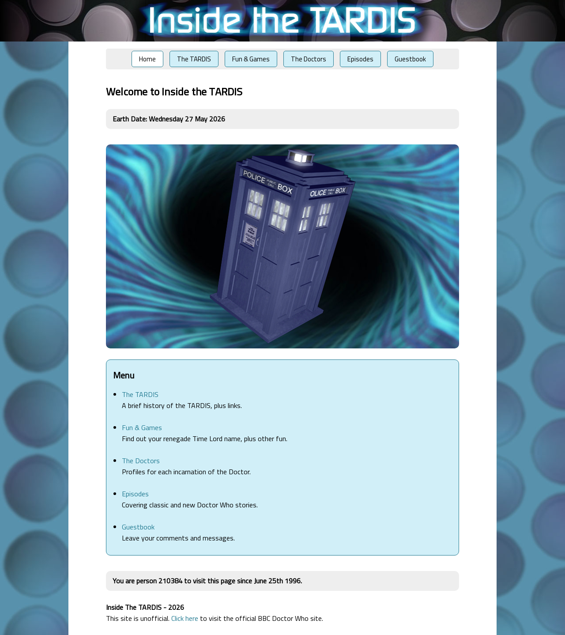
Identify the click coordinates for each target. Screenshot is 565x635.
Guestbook (410, 59)
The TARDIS (194, 59)
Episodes (360, 59)
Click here (184, 618)
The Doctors (308, 59)
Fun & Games (251, 59)
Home (147, 59)
